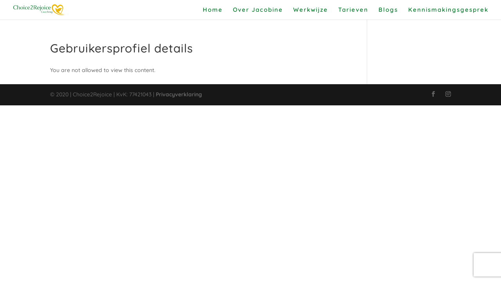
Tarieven (353, 10)
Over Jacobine (258, 10)
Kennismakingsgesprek (448, 10)
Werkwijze (310, 10)
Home (213, 10)
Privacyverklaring (179, 94)
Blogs (388, 10)
